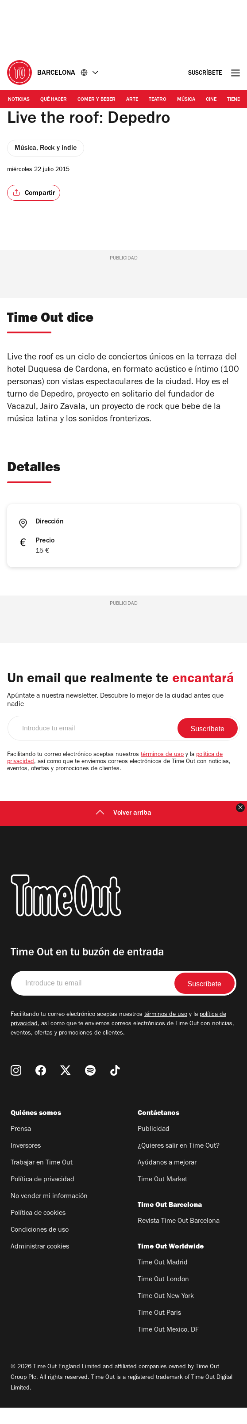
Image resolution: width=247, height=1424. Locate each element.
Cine (211, 100)
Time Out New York (166, 1313)
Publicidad (154, 1145)
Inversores (26, 1162)
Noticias (19, 100)
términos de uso (162, 771)
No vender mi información (49, 1213)
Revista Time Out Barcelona (179, 1237)
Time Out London (163, 1296)
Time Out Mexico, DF (168, 1346)
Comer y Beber (96, 100)
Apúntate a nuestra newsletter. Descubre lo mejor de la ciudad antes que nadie (115, 717)
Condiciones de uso (40, 1246)
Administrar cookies (40, 1263)
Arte (132, 100)
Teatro (157, 100)
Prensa (21, 1145)
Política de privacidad (42, 1196)
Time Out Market (162, 1196)
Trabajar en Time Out (42, 1179)
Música (186, 100)
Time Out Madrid (163, 1279)
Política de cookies (38, 1229)
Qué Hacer (53, 100)
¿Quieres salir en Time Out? (179, 1162)
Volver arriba (123, 829)
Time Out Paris (159, 1329)
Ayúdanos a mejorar (167, 1179)
